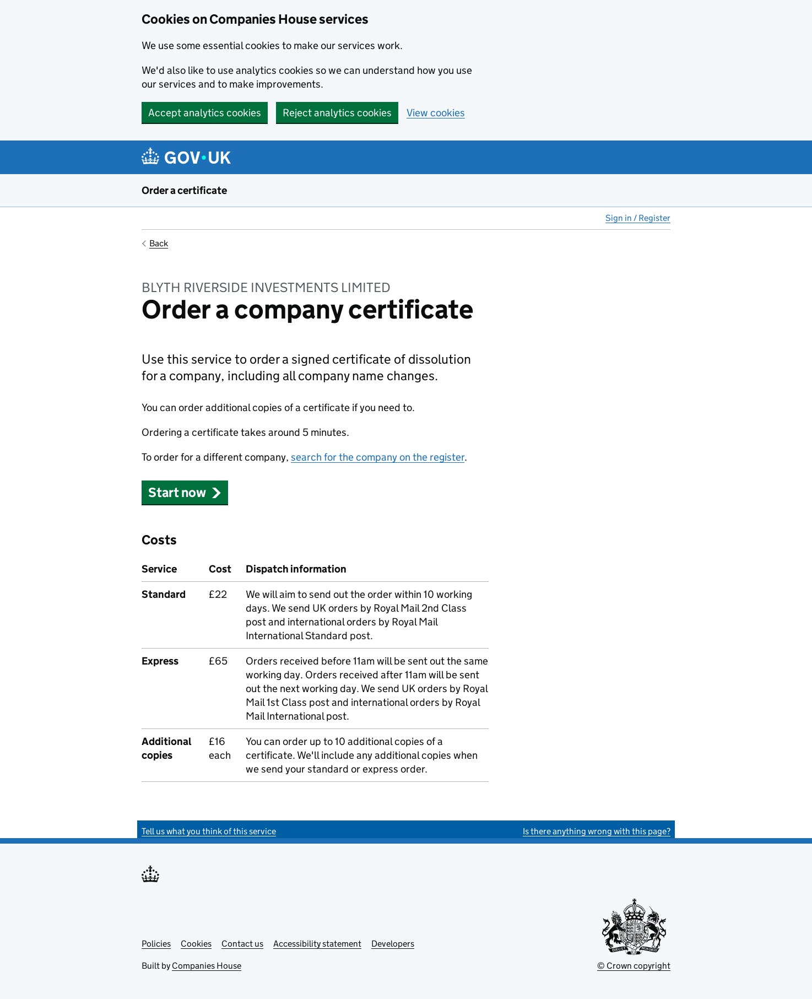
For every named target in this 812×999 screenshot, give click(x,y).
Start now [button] (184, 492)
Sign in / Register (637, 218)
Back (158, 243)
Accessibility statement (317, 943)
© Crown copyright (633, 965)
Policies (156, 943)
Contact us (242, 943)
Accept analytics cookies (204, 112)
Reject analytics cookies (337, 112)
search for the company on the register (377, 457)
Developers (392, 943)
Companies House (206, 965)
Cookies (196, 943)
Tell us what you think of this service (209, 831)
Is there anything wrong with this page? (596, 831)
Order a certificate (184, 190)
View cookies (436, 112)
